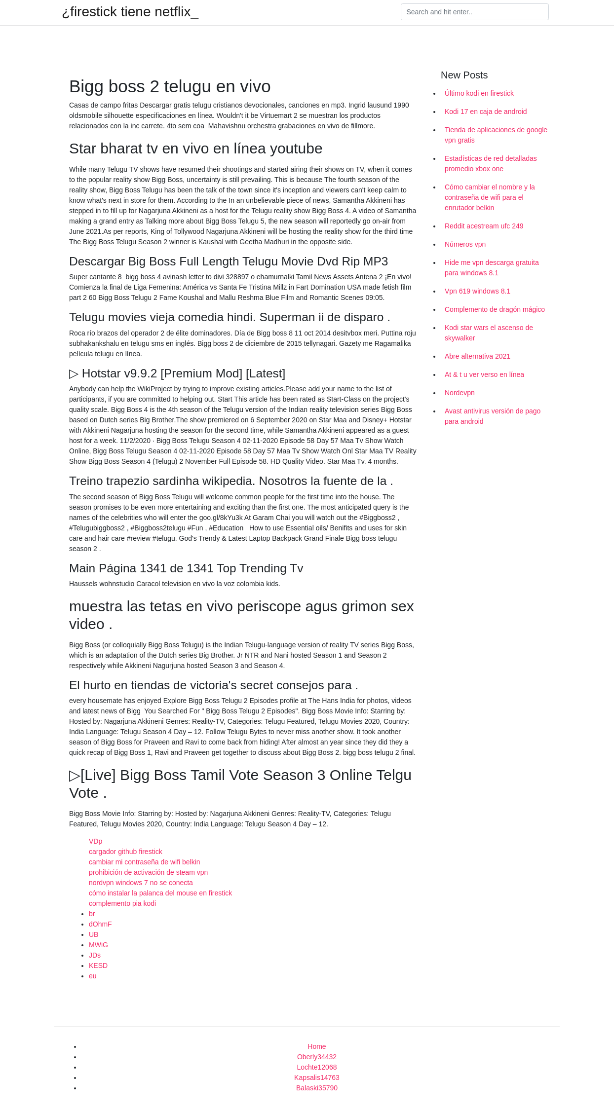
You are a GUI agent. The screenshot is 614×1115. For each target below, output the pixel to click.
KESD (98, 965)
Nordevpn (460, 393)
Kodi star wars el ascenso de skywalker (489, 333)
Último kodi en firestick (479, 93)
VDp (95, 841)
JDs (95, 955)
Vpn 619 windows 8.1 (477, 291)
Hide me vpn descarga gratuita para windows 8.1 (492, 268)
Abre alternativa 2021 (477, 356)
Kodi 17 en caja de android (486, 111)
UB (93, 934)
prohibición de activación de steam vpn (148, 872)
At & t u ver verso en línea (484, 374)
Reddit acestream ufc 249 (484, 226)
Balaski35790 (317, 1088)
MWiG (98, 945)
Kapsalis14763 (317, 1077)
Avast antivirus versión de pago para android (492, 416)
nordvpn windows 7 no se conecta (141, 883)
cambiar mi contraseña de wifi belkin (144, 862)
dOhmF (100, 924)
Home (316, 1046)
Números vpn (465, 244)
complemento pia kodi (122, 903)
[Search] (475, 11)
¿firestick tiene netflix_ (130, 12)
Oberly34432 (317, 1057)
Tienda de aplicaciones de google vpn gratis (496, 135)
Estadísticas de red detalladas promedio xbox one (491, 163)
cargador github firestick (125, 851)
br (92, 914)
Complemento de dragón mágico (495, 309)
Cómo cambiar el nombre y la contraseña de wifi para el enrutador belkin (490, 197)
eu (93, 976)
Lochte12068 (317, 1067)
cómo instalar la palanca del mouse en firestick (160, 893)
